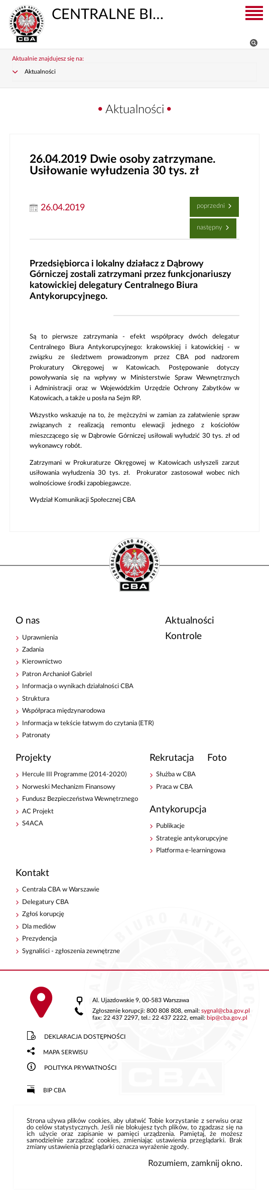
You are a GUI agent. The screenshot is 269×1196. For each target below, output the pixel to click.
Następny (207, 224)
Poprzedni (208, 203)
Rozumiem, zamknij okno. (195, 1163)
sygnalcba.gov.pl (225, 1011)
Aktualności (40, 72)
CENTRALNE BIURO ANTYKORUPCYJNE (90, 13)
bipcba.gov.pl (227, 1018)
